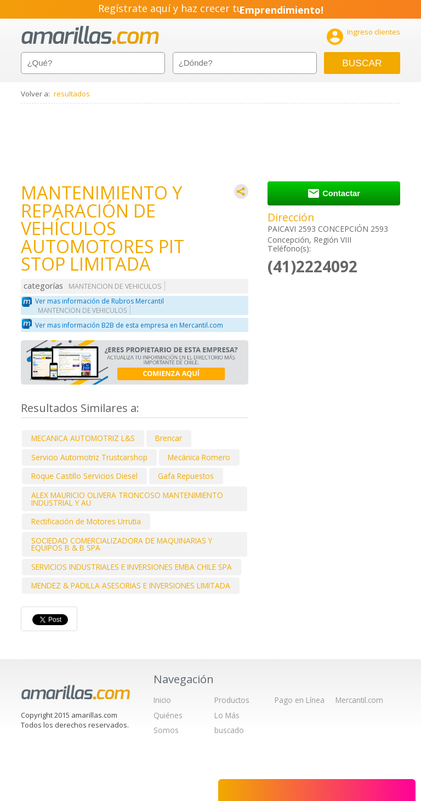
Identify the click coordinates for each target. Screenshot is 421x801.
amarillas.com (90, 35)
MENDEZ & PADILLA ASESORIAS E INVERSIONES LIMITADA (130, 585)
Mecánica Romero (199, 457)
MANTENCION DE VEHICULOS (115, 286)
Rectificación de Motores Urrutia (86, 521)
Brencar (168, 438)
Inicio (162, 700)
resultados (72, 94)
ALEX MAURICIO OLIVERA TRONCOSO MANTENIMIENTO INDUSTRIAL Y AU (127, 499)
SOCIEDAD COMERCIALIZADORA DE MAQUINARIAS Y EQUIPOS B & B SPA (121, 544)
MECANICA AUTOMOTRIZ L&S (83, 438)
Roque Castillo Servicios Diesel (84, 476)
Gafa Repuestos (186, 476)
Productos (231, 700)
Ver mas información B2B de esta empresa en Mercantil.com (129, 325)
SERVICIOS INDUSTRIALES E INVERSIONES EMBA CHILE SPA (131, 567)
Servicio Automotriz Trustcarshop (89, 457)
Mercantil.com (359, 700)
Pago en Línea (300, 700)
